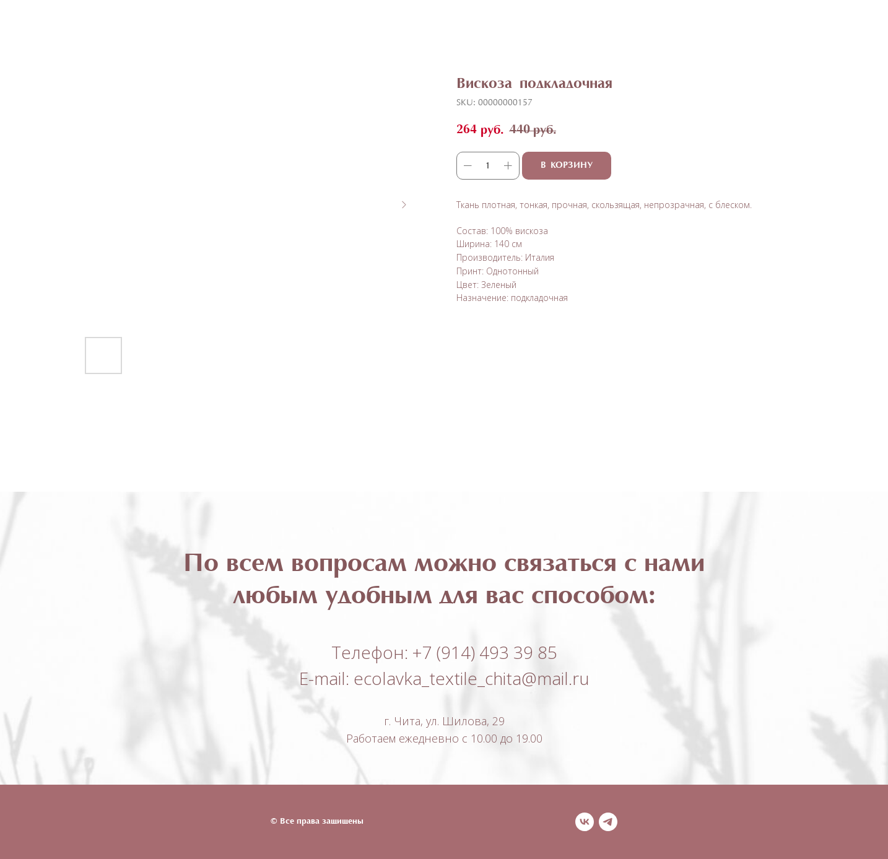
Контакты (641, 31)
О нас (448, 31)
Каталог (308, 31)
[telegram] (608, 822)
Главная (242, 31)
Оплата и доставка (539, 31)
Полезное (384, 31)
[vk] (584, 822)
